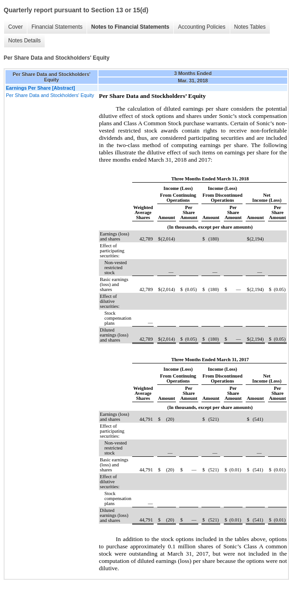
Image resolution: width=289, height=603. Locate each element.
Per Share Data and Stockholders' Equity (50, 95)
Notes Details (24, 40)
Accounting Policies (201, 27)
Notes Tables (250, 27)
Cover (15, 27)
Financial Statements (57, 27)
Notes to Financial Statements (130, 27)
